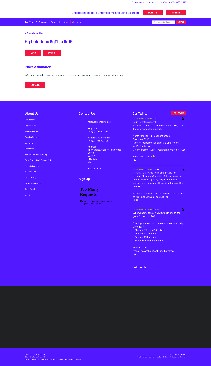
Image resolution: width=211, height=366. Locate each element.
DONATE (152, 12)
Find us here (94, 168)
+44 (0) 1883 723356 (177, 2)
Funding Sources (32, 137)
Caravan (183, 354)
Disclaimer (29, 143)
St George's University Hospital (174, 357)
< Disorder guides (34, 33)
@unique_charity (145, 118)
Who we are (77, 22)
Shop (66, 22)
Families (29, 22)
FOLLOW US (178, 113)
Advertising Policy (32, 166)
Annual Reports (31, 131)
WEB (33, 53)
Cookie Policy (30, 177)
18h (156, 118)
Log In (27, 195)
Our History (29, 120)
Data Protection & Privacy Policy (38, 160)
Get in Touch (30, 189)
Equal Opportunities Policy (36, 154)
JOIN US (175, 12)
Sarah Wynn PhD (39, 357)
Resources (29, 148)
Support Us (56, 22)
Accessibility (30, 171)
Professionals (42, 22)
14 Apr (157, 209)
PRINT (51, 53)
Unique (135, 118)
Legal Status (30, 125)
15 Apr (157, 169)
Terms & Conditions (33, 183)
